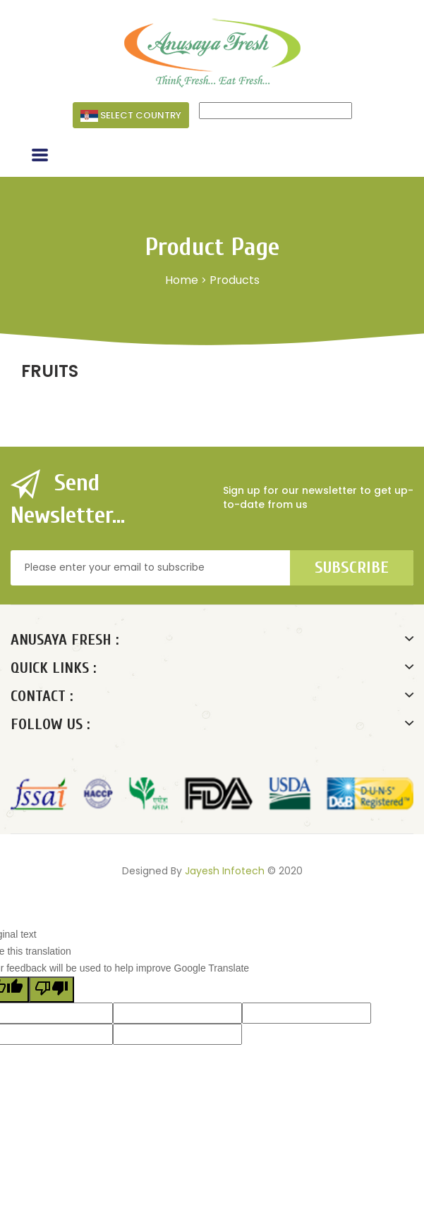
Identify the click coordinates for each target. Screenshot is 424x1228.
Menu (57, 157)
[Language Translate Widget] (275, 110)
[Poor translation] (51, 989)
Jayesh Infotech (225, 871)
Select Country (130, 115)
